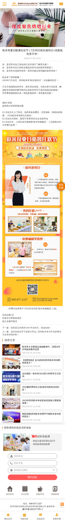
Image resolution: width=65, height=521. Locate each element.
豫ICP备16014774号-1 (32, 509)
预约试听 (32, 477)
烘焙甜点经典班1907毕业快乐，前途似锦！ (31, 327)
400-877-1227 (35, 503)
